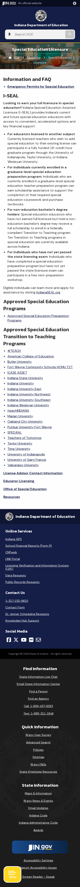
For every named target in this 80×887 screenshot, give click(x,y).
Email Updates (38, 808)
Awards (38, 830)
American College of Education (30, 356)
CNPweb (11, 552)
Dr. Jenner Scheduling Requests (27, 614)
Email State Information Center (38, 684)
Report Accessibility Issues (38, 867)
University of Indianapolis (26, 454)
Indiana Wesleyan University (28, 405)
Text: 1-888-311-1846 (38, 713)
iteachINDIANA (18, 410)
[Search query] (38, 34)
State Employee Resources (38, 771)
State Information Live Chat (38, 677)
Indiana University (20, 383)
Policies (38, 750)
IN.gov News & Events (38, 801)
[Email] (38, 639)
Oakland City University (25, 421)
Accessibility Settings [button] (38, 860)
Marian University (20, 416)
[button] (75, 3)
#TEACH (14, 351)
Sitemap (38, 757)
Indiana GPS (13, 539)
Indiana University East (24, 389)
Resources (11, 497)
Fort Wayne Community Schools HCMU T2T (40, 367)
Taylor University (19, 443)
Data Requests (15, 575)
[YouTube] (24, 639)
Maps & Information (38, 793)
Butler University (19, 362)
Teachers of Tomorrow (24, 438)
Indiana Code (38, 815)
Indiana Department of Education (41, 25)
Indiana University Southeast (29, 400)
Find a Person (38, 691)
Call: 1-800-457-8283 (38, 706)
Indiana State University (25, 378)
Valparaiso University (23, 465)
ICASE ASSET (17, 372)
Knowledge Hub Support (22, 620)
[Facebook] (9, 639)
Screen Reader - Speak (38, 877)
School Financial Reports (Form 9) (28, 546)
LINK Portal (12, 559)
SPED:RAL (14, 432)
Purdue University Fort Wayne (29, 427)
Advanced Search (38, 742)
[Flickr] (31, 639)
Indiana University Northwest (29, 394)
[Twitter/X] (15, 639)
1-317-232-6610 (16, 601)
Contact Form (15, 607)
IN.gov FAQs (38, 764)
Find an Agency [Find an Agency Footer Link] (38, 698)
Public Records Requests (22, 582)
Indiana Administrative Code (38, 822)
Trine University (18, 449)
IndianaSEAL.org (48, 292)
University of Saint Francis (26, 460)
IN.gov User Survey (38, 735)
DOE (16, 57)
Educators (33, 57)
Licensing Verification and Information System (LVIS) (37, 567)
